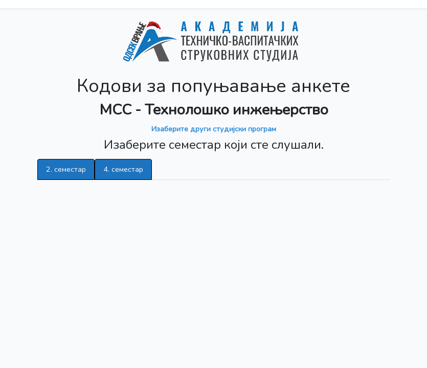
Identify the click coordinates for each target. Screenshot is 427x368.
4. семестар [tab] (123, 169)
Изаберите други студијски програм (213, 129)
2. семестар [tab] (66, 169)
